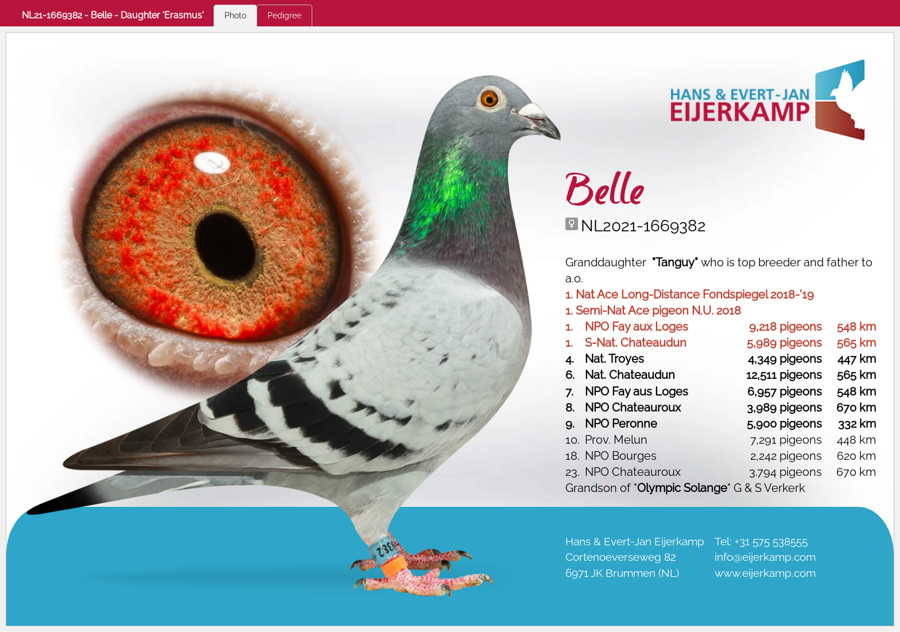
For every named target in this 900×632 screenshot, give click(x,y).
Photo (235, 15)
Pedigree (284, 15)
